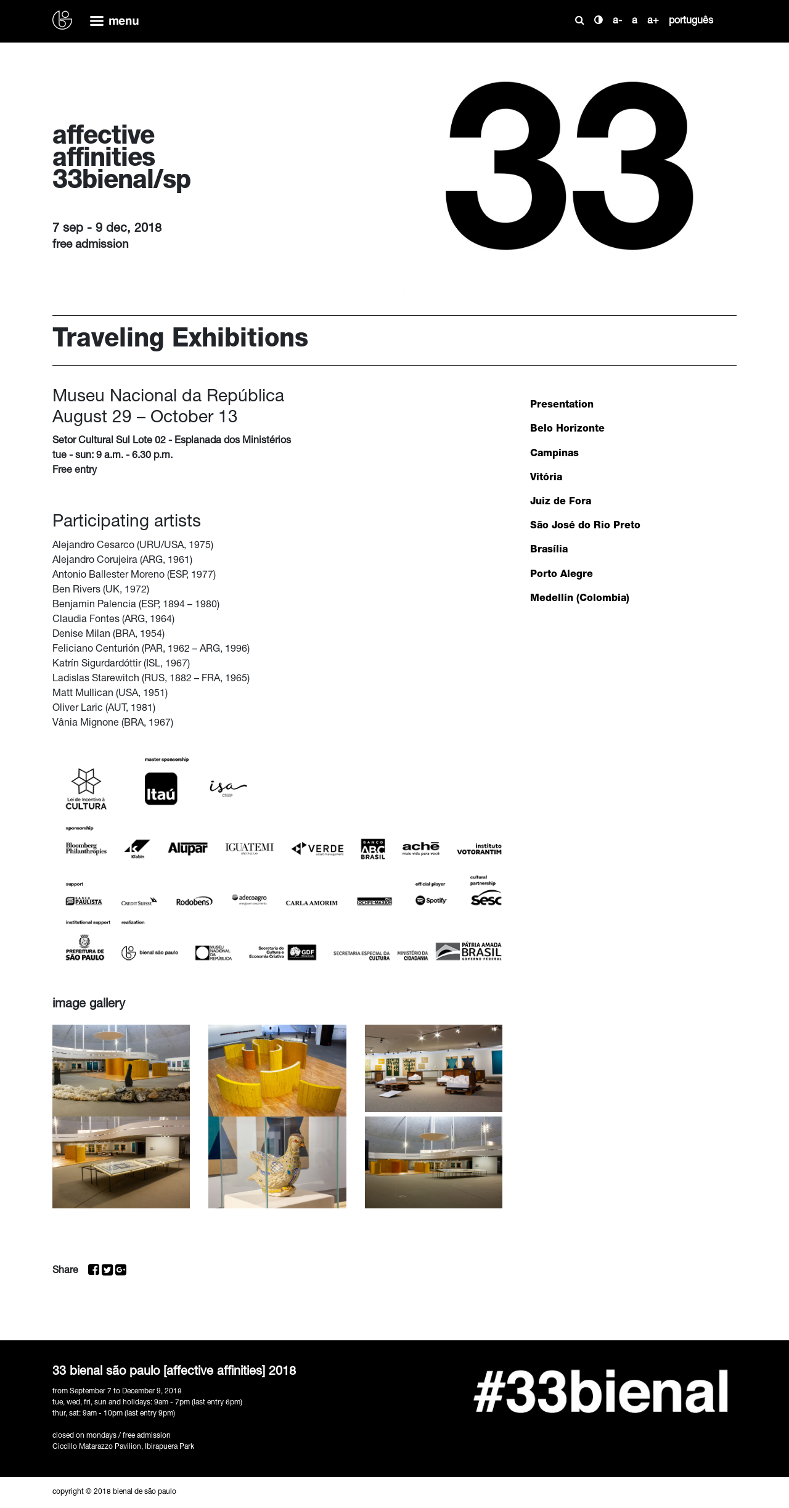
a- (617, 22)
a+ (653, 22)
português (691, 22)
